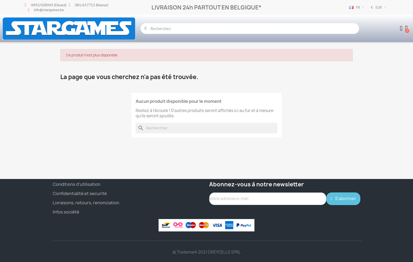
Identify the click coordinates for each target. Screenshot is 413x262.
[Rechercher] (206, 128)
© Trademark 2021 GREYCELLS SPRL (207, 252)
